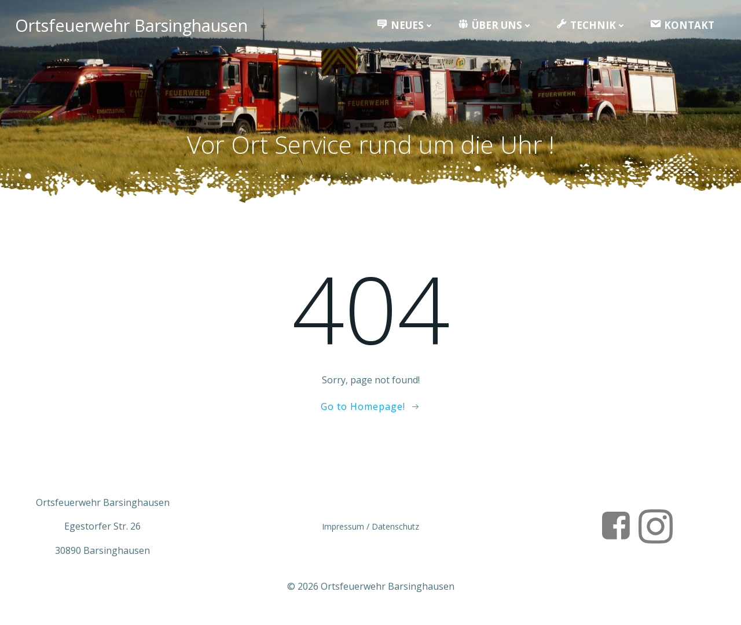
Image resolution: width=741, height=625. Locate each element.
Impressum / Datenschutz (370, 530)
